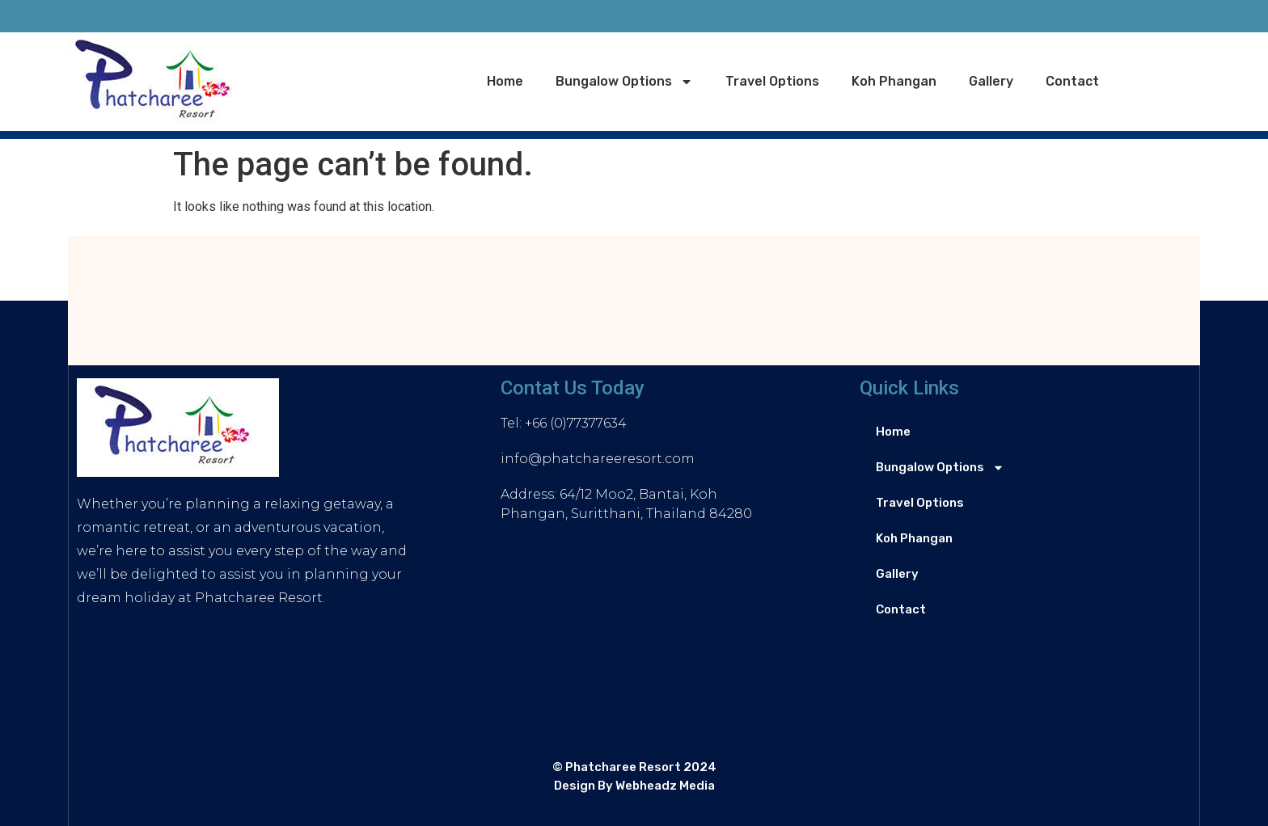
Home (505, 81)
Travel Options (772, 81)
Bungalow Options (624, 81)
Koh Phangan (894, 81)
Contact (1072, 81)
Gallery (991, 81)
